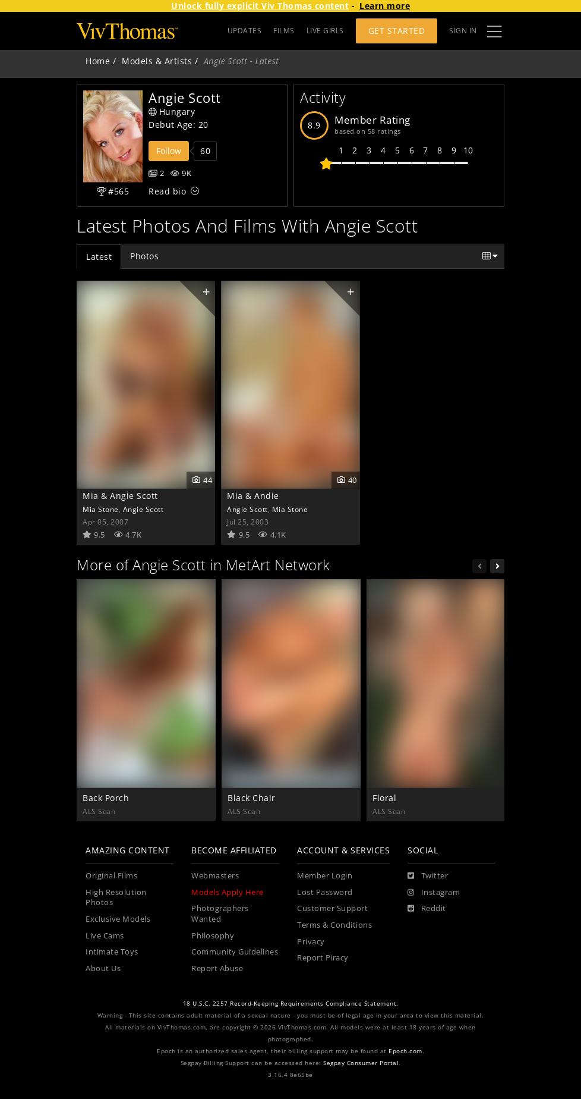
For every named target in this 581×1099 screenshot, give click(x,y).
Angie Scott (143, 509)
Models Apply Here (227, 892)
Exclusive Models (118, 919)
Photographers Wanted (220, 913)
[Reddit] (427, 908)
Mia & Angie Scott (120, 495)
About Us (103, 968)
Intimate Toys (112, 952)
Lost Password (325, 892)
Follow (168, 150)
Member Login (324, 876)
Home (98, 61)
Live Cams (105, 936)
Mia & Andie (253, 495)
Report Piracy (323, 958)
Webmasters (215, 876)
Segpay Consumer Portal (361, 1063)
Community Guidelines (234, 952)
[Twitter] (428, 876)
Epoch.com (405, 1051)
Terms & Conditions (334, 925)
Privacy (311, 942)
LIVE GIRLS (325, 31)
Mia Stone (101, 509)
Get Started (396, 30)
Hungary (172, 111)
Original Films (111, 876)
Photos (144, 256)
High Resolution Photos (116, 897)
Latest (99, 256)
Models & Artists (157, 61)
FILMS (284, 31)
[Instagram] (434, 892)
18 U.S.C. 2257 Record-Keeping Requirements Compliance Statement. (291, 1003)
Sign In (463, 31)
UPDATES (245, 31)
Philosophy (212, 936)
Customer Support (332, 908)
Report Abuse (217, 968)
